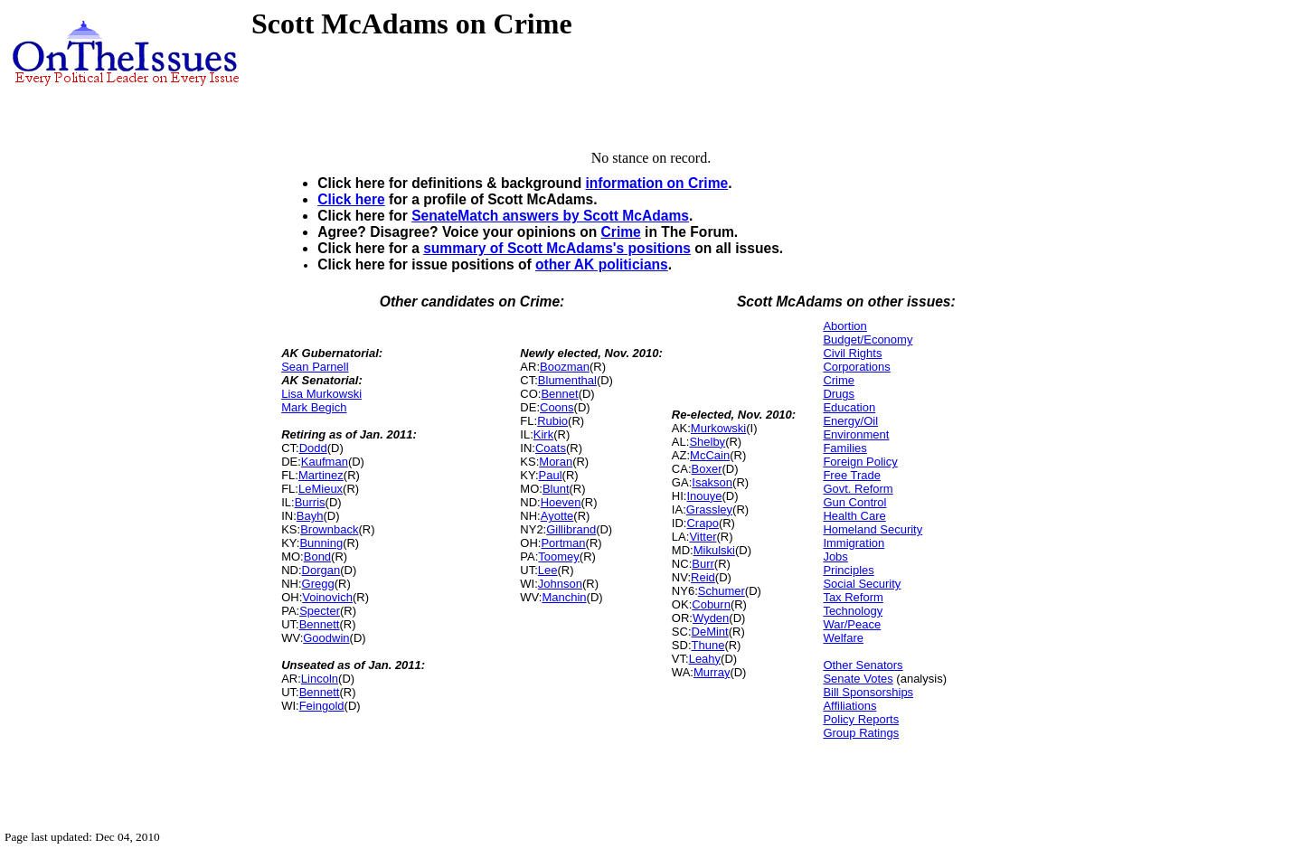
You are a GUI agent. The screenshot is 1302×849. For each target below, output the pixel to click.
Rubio (552, 421)
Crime (621, 232)
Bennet (559, 394)
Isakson (712, 482)
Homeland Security (872, 529)
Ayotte (557, 516)
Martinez (321, 475)
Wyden (711, 618)
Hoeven (561, 502)
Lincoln (319, 678)
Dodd (313, 448)
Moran (555, 461)
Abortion (844, 326)
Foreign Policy (860, 461)
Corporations (856, 366)
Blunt (556, 488)
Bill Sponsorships (868, 692)
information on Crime (657, 183)
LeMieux (320, 488)
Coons (557, 407)
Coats (550, 448)
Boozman (565, 366)
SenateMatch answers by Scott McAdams (550, 215)
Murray (711, 672)
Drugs (838, 394)
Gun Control (854, 502)
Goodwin (326, 638)
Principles (848, 570)
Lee (548, 570)
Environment (856, 434)
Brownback (329, 529)
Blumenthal (567, 380)
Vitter (702, 536)
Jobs (835, 556)
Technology (852, 611)
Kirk (543, 434)
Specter (319, 611)
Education (849, 407)
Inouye (704, 496)
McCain (710, 455)
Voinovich (327, 597)
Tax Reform (852, 597)
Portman (563, 543)
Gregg (318, 583)
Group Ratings (861, 733)
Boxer (707, 469)
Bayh (310, 516)
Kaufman (324, 461)
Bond (317, 556)
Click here (351, 199)
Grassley (709, 509)
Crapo (702, 523)
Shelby (707, 441)
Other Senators (862, 665)
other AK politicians (601, 264)
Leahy (705, 658)
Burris (310, 502)
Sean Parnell (314, 366)
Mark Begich (313, 407)
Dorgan (321, 570)
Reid (703, 577)
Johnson (560, 583)
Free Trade (852, 475)
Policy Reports (861, 719)
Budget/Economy (867, 339)
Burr (703, 564)
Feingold (321, 705)
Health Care (854, 516)
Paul (550, 475)
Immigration (853, 543)
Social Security (862, 583)
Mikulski (714, 550)
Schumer (721, 591)
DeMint (710, 631)
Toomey (559, 556)
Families (844, 448)
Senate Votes (857, 678)
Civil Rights (852, 353)
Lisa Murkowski (321, 394)
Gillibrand (571, 529)
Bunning (321, 543)
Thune (708, 645)
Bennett (319, 624)
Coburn (711, 604)
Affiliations (849, 705)
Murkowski (718, 428)
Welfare (843, 638)
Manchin (564, 597)
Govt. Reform (857, 488)
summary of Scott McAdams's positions (557, 248)
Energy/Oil (850, 421)
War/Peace (852, 624)
